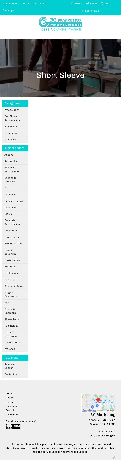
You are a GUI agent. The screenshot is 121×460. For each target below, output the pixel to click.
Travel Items (12, 342)
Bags (7, 188)
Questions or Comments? (21, 421)
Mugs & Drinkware (10, 294)
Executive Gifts (13, 243)
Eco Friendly (11, 237)
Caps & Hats (11, 207)
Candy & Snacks (14, 200)
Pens (7, 302)
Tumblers (10, 139)
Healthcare (11, 273)
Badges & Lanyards (10, 179)
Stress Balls (11, 319)
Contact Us (11, 374)
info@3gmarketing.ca (102, 435)
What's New (11, 109)
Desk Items (11, 230)
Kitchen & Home (13, 285)
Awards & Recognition (11, 169)
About (15, 3)
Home (6, 3)
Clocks (8, 213)
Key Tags (9, 279)
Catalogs (8, 10)
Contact (26, 3)
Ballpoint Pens (12, 126)
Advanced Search (10, 366)
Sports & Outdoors (10, 311)
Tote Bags (10, 133)
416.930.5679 (106, 431)
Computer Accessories (12, 222)
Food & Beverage (10, 251)
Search (77, 3)
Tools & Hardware (10, 334)
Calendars (10, 194)
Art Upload (39, 3)
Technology (11, 325)
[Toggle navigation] (5, 35)
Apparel (9, 154)
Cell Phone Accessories (12, 118)
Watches (9, 348)
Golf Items (10, 266)
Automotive (11, 161)
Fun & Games (12, 260)
